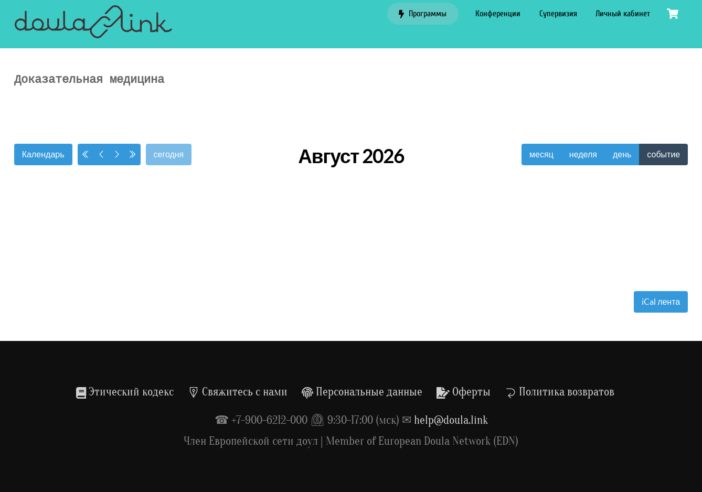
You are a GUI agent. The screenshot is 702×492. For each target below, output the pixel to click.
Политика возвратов (559, 392)
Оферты (464, 392)
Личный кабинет (622, 13)
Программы (422, 13)
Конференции (497, 13)
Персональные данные (362, 392)
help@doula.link (451, 420)
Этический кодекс (125, 392)
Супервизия (558, 13)
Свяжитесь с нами (238, 392)
